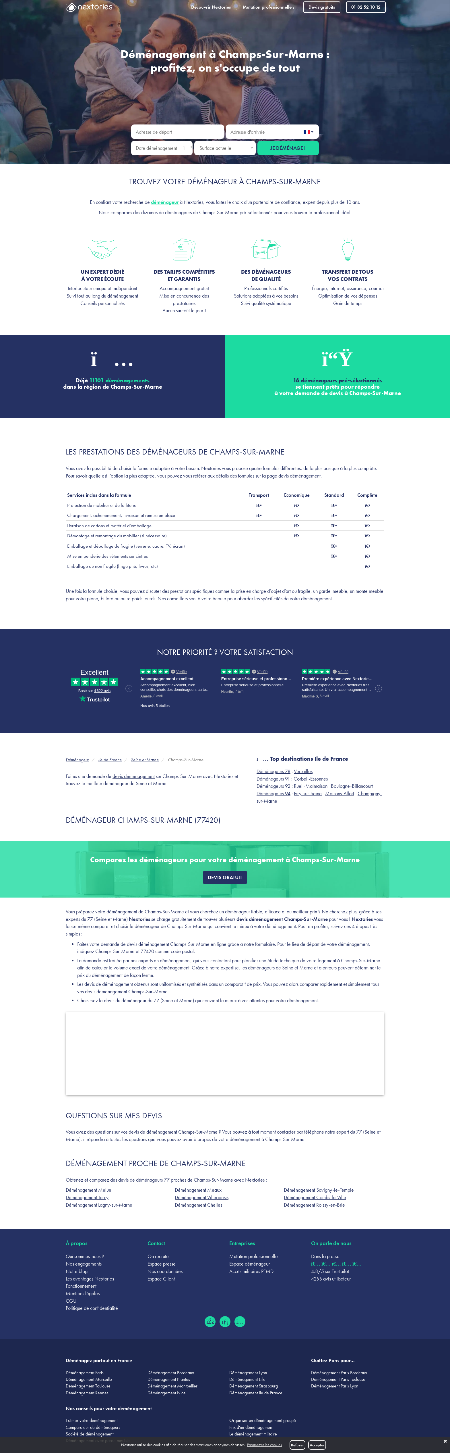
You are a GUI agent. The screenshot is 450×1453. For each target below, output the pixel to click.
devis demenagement (134, 776)
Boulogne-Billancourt (352, 786)
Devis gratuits (322, 7)
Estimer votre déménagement (91, 1420)
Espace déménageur (249, 1263)
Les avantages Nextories (90, 1278)
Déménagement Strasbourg (253, 1386)
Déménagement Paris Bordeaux (339, 1373)
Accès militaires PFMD (251, 1271)
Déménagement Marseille (89, 1379)
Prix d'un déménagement (251, 1427)
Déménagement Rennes (87, 1393)
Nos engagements (84, 1263)
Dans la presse (325, 1256)
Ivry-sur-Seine (308, 793)
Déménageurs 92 (273, 786)
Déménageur (77, 760)
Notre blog (77, 1271)
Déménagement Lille (247, 1379)
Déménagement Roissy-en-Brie (314, 1204)
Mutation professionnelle (253, 1256)
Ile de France (110, 760)
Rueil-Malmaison (310, 786)
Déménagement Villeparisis (201, 1197)
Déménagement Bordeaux (171, 1373)
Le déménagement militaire (253, 1434)
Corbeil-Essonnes (311, 778)
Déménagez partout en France (99, 1360)
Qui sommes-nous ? (85, 1256)
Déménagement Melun (88, 1189)
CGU (71, 1300)
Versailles (303, 771)
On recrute (158, 1256)
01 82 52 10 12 (366, 7)
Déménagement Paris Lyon (334, 1386)
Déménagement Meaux (198, 1189)
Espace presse (162, 1263)
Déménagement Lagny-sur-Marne (99, 1204)
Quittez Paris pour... (333, 1360)
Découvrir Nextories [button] (214, 7)
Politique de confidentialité (92, 1308)
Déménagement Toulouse (88, 1386)
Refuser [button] (297, 1445)
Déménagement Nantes (169, 1379)
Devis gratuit (225, 877)
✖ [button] (445, 1441)
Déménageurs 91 (273, 778)
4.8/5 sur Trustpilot (330, 1271)
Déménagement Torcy (87, 1197)
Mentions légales (83, 1293)
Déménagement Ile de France (255, 1393)
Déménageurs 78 (273, 771)
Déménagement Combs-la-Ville (315, 1197)
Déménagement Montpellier (172, 1386)
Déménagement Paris (85, 1373)
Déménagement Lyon (248, 1373)
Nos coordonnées (165, 1271)
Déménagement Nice (167, 1393)
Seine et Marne (145, 760)
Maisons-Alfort (339, 793)
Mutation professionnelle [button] (270, 7)
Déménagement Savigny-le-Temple (319, 1189)
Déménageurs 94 (273, 793)
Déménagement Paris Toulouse (338, 1379)
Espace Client (161, 1278)
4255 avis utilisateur (331, 1278)
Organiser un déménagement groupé (262, 1420)
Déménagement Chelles (198, 1204)
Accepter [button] (317, 1445)
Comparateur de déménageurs (93, 1427)
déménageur (165, 202)
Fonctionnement (81, 1286)
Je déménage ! (288, 148)
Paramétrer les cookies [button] (264, 1444)
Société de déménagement (89, 1434)
